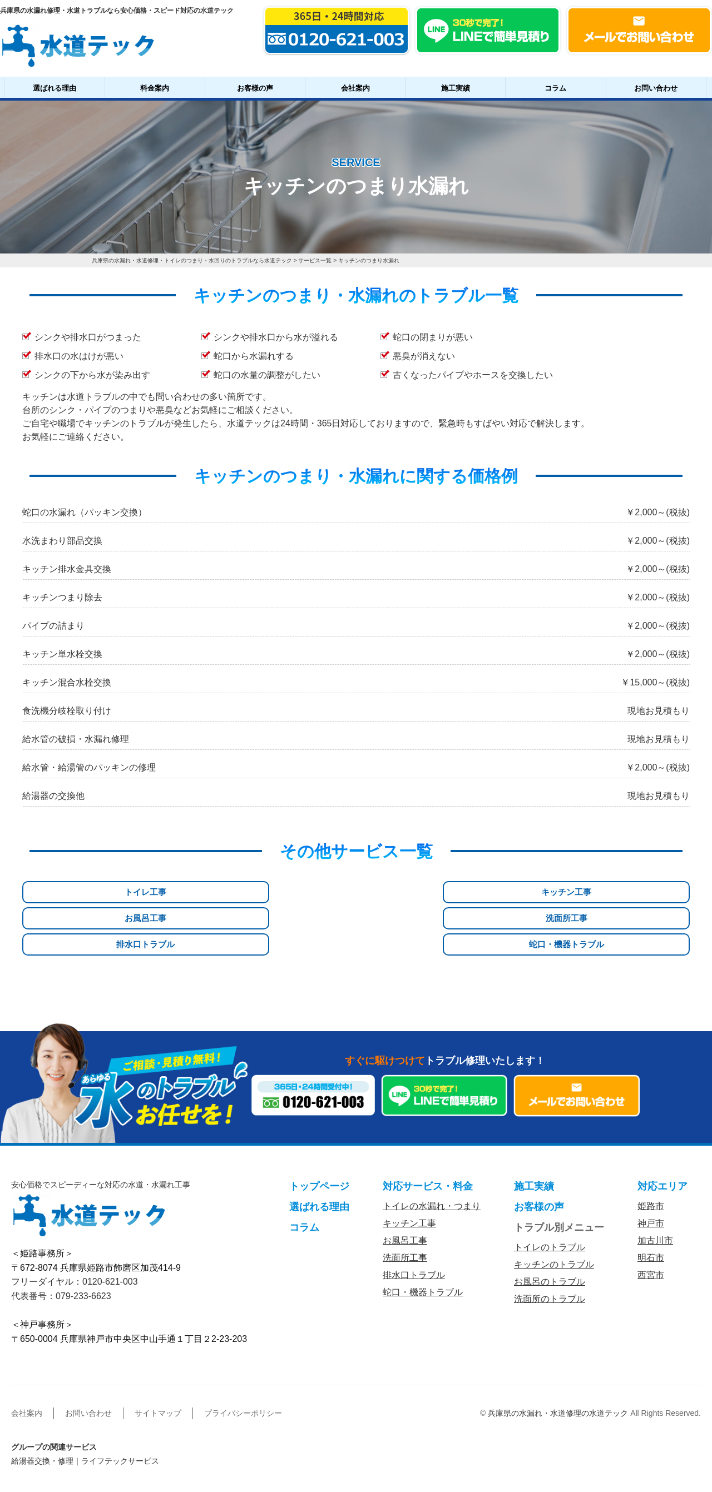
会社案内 (355, 88)
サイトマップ (158, 1358)
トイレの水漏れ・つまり (432, 1151)
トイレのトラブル (549, 1192)
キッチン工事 (185, 892)
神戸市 (650, 1168)
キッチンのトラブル (554, 1210)
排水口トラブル (526, 892)
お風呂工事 (299, 892)
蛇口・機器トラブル (640, 892)
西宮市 (650, 1220)
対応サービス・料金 (428, 1131)
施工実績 (455, 88)
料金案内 (154, 88)
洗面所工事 (412, 892)
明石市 (650, 1203)
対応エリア (662, 1131)
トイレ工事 (72, 892)
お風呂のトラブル (549, 1227)
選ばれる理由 (54, 88)
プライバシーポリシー (243, 1358)
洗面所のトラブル (549, 1244)
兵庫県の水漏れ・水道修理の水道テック (558, 1358)
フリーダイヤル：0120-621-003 (74, 1227)
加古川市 (655, 1186)
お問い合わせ (656, 88)
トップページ (319, 1131)
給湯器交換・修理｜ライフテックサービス (85, 1406)
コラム (555, 88)
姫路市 (650, 1151)
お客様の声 (255, 88)
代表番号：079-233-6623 (61, 1241)
